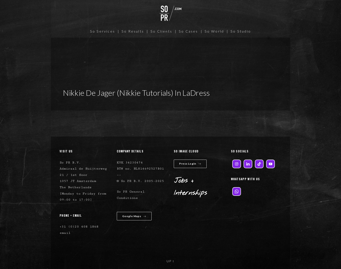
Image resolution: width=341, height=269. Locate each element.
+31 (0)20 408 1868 (79, 226)
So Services (102, 31)
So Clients (161, 31)
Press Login (190, 163)
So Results (133, 31)
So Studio (241, 31)
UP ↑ (170, 261)
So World (214, 31)
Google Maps (134, 216)
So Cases (188, 31)
